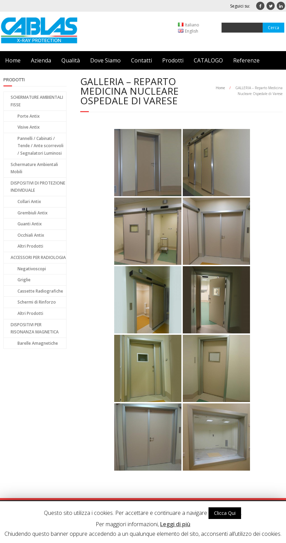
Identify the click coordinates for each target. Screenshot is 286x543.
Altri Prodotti (30, 246)
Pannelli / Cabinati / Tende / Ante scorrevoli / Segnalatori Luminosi (40, 145)
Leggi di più (175, 524)
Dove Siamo (105, 60)
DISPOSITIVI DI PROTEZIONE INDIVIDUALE (38, 186)
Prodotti (172, 60)
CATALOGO (208, 60)
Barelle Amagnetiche (37, 343)
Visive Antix (28, 127)
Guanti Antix (29, 224)
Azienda (41, 60)
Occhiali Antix (30, 235)
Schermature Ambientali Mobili (34, 168)
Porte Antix (28, 116)
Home (13, 60)
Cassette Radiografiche (40, 291)
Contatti (141, 60)
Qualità (70, 60)
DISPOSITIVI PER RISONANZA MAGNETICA (35, 328)
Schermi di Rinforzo (36, 302)
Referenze (246, 60)
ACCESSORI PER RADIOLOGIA (38, 257)
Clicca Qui (225, 513)
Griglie (24, 280)
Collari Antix (29, 201)
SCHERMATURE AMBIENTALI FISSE (37, 101)
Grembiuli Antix (32, 213)
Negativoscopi (31, 269)
